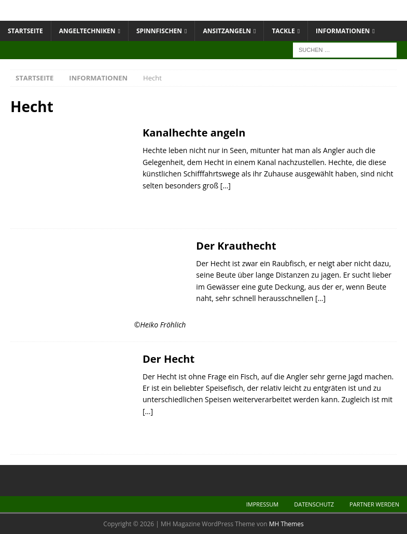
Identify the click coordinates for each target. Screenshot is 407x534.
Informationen (343, 30)
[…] (225, 185)
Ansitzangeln (227, 30)
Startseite (25, 30)
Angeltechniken (87, 30)
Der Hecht (168, 359)
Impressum (262, 504)
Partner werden (374, 504)
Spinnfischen (159, 30)
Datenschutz (314, 504)
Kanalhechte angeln (194, 133)
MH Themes (286, 523)
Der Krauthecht (236, 246)
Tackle (283, 30)
